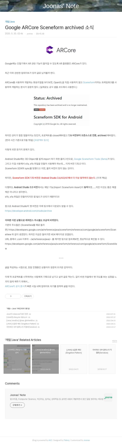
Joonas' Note (61, 6)
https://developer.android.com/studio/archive (28, 210)
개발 (8, 309)
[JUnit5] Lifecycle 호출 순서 (16, 317)
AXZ (50, 440)
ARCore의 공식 (12, 286)
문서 (22, 286)
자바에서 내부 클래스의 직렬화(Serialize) (21, 327)
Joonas (87, 440)
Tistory (66, 440)
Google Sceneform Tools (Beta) (91, 159)
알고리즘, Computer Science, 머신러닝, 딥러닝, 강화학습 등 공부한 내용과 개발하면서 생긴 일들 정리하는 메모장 (56, 399)
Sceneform (89, 82)
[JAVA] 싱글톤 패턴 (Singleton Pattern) (21, 324)
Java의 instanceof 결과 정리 (17, 314)
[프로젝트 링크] (41, 140)
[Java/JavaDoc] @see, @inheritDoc (20, 320)
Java (14, 309)
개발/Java (10, 21)
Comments (12, 383)
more (114, 341)
